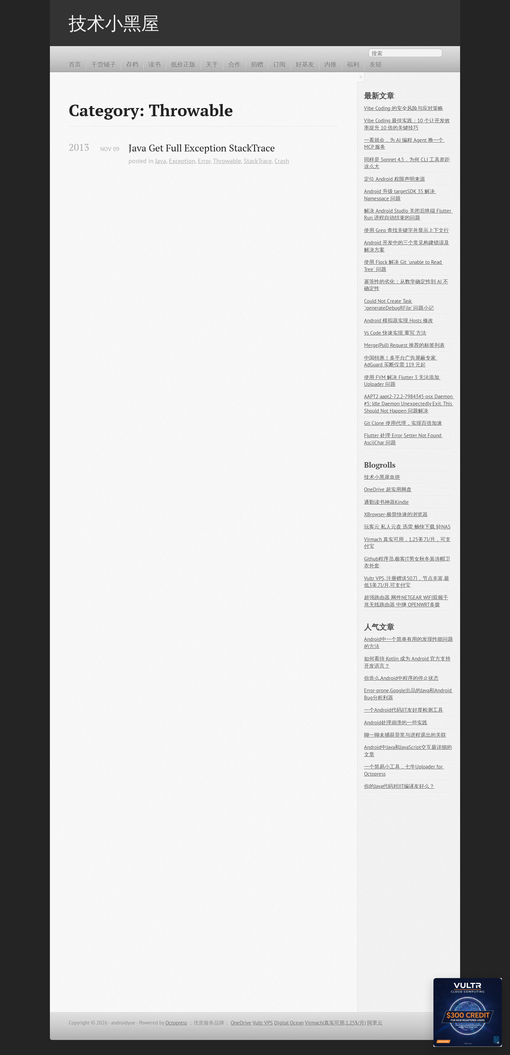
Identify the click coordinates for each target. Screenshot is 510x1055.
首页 (75, 64)
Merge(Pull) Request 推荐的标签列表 (404, 345)
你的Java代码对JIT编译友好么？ (399, 786)
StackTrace (258, 161)
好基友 (305, 64)
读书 (154, 64)
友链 (376, 64)
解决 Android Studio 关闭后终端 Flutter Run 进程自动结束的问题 (408, 214)
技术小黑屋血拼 (382, 477)
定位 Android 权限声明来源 (394, 179)
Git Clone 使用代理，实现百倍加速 (403, 423)
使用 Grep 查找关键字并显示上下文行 (406, 230)
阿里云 (374, 1022)
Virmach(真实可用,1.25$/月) (335, 1022)
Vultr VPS (263, 1022)
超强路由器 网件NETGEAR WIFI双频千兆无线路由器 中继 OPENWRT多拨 (406, 601)
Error (204, 161)
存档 (132, 64)
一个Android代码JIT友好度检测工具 (403, 710)
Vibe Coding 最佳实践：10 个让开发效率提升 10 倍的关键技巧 (407, 124)
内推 (330, 64)
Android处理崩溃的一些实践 (395, 722)
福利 (353, 64)
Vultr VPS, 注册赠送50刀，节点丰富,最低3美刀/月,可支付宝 (406, 582)
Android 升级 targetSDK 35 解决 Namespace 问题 (400, 195)
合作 (234, 64)
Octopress (176, 1022)
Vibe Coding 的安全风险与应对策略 (403, 108)
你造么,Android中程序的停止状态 (401, 678)
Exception (182, 161)
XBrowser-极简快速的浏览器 (396, 514)
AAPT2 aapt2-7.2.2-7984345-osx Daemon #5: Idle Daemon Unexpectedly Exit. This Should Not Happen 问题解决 (409, 403)
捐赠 (257, 64)
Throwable (227, 161)
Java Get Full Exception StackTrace (202, 147)
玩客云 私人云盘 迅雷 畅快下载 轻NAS (407, 526)
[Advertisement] (203, 251)
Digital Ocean (289, 1022)
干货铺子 (103, 64)
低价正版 (183, 64)
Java (160, 161)
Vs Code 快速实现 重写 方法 (395, 333)
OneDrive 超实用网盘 (388, 489)
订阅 (279, 64)
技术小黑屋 (114, 23)
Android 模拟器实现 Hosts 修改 (398, 320)
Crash (281, 161)
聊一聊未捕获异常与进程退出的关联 (405, 735)
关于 (212, 64)
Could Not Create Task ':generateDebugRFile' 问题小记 (399, 304)
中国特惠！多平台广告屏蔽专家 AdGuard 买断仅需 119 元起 (400, 361)
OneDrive (241, 1022)
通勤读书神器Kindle (386, 502)
